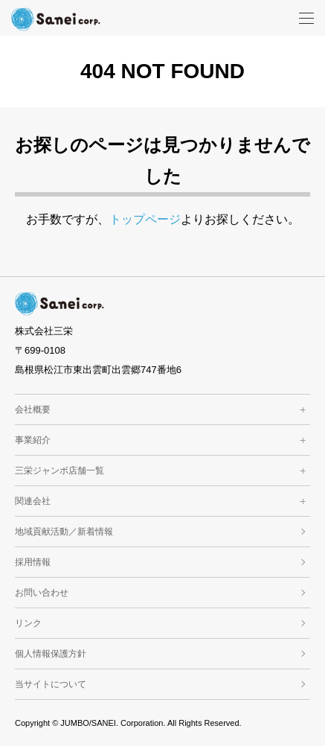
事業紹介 (162, 440)
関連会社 (162, 501)
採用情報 (33, 562)
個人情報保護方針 (50, 653)
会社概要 (162, 409)
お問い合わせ (41, 592)
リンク (28, 623)
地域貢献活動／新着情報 (64, 531)
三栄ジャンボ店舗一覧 (162, 470)
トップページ (145, 219)
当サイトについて (50, 684)
